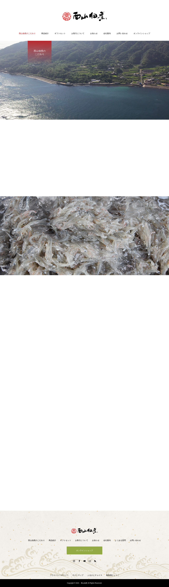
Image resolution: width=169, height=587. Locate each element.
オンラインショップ (141, 33)
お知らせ (94, 33)
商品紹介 (45, 33)
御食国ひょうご (112, 575)
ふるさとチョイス (94, 575)
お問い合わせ (122, 33)
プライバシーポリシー (59, 575)
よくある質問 (120, 540)
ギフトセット (60, 33)
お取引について (77, 33)
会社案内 (107, 33)
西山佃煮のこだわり (27, 33)
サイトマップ (77, 575)
